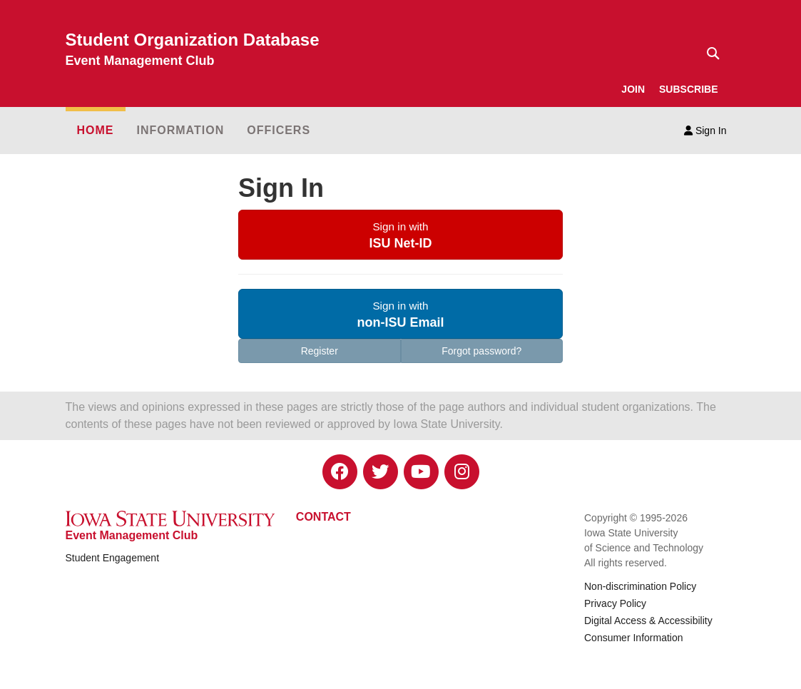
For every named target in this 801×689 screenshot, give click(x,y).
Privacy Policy (615, 603)
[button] (400, 235)
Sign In (705, 130)
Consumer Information (633, 637)
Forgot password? (481, 351)
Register (319, 351)
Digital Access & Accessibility (648, 620)
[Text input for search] (709, 53)
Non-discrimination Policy (640, 586)
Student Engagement (113, 557)
